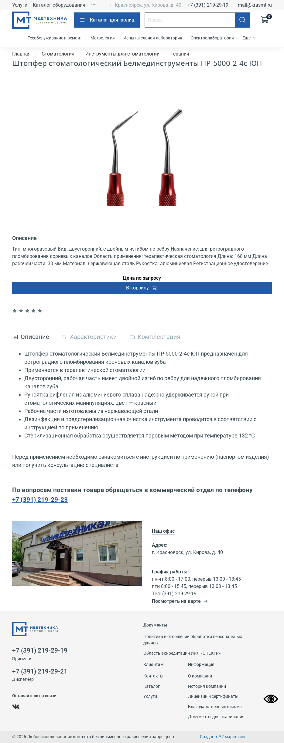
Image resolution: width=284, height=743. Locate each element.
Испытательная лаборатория (152, 37)
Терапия (179, 54)
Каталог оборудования (59, 5)
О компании (200, 676)
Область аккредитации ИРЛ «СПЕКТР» (182, 653)
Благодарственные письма (215, 706)
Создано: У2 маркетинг (223, 736)
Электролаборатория (212, 37)
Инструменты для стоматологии (122, 54)
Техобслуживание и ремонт (55, 37)
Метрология (103, 37)
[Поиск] (242, 20)
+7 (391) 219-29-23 (40, 499)
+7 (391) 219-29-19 (207, 5)
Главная (21, 54)
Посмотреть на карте (180, 601)
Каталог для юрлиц (107, 20)
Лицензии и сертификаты (213, 696)
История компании (207, 686)
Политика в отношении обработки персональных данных (192, 640)
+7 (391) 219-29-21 (39, 671)
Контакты (153, 676)
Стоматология (58, 54)
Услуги (19, 5)
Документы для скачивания (216, 716)
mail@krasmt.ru (255, 5)
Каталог (151, 686)
